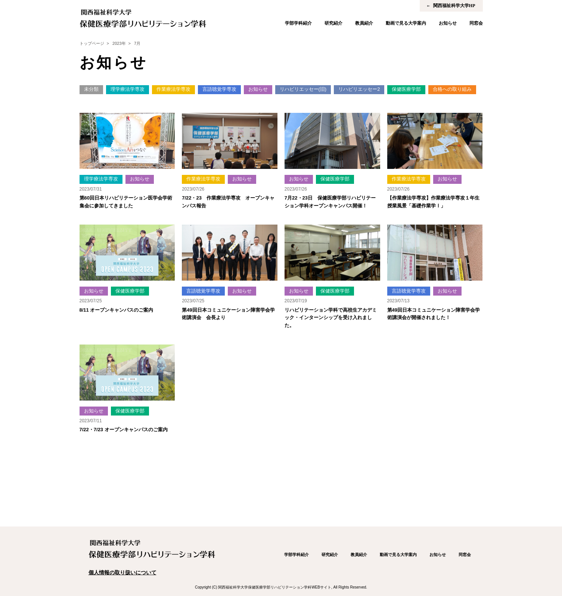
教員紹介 (364, 23)
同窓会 (476, 23)
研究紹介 (333, 23)
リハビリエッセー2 (359, 89)
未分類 (91, 89)
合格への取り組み (452, 89)
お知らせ (448, 23)
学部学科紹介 (298, 23)
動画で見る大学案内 (406, 23)
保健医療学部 (406, 89)
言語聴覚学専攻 (219, 89)
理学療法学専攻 (128, 89)
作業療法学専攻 (173, 89)
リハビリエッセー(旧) (303, 89)
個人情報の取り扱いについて (122, 572)
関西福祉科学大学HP (454, 5)
